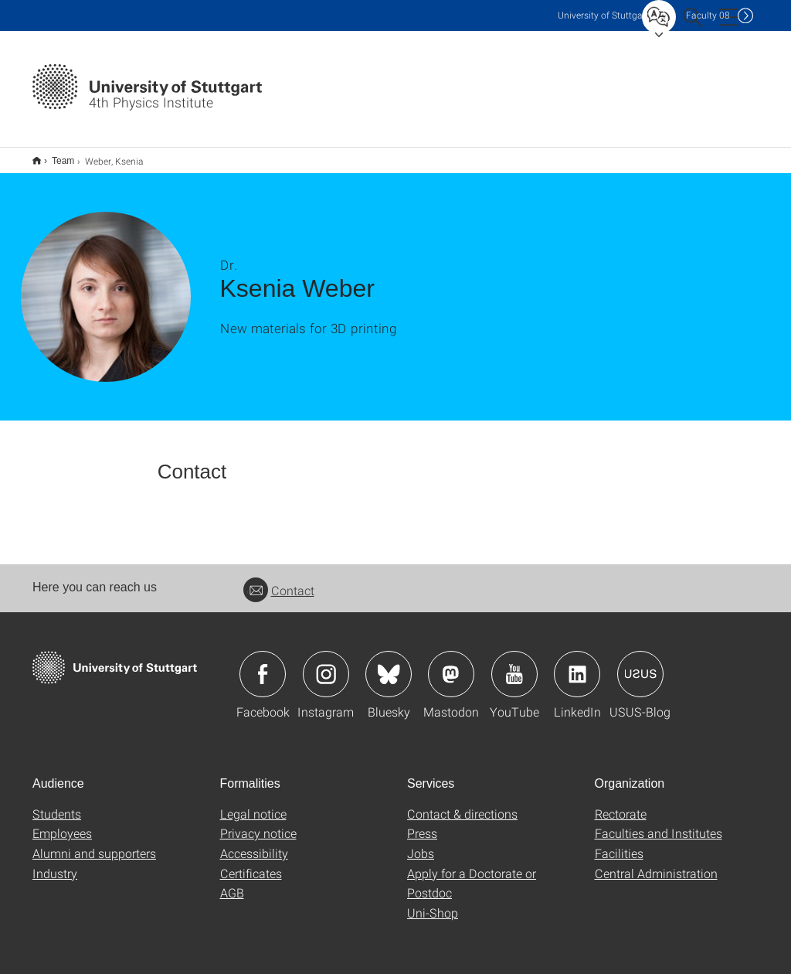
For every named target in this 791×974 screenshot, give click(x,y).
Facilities (619, 843)
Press (422, 823)
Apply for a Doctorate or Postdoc (471, 873)
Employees (62, 823)
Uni (603, 15)
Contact (278, 580)
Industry (54, 863)
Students (56, 803)
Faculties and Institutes (658, 823)
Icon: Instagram (326, 664)
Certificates (251, 863)
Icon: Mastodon (451, 664)
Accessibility (254, 843)
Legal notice (253, 803)
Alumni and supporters (94, 843)
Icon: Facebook (262, 664)
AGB (232, 882)
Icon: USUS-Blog (640, 664)
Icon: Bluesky (388, 664)
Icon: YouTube (514, 664)
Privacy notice (258, 823)
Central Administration (656, 863)
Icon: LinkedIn (577, 664)
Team (54, 155)
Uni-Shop (432, 902)
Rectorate (621, 803)
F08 (708, 15)
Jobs (420, 843)
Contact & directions (462, 803)
